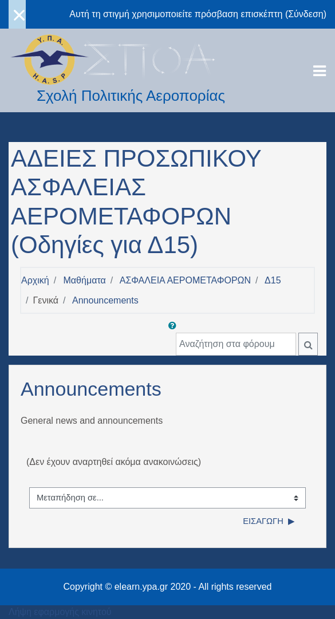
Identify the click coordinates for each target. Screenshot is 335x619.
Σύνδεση (305, 14)
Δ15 (273, 280)
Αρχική (35, 280)
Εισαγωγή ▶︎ (269, 521)
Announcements (105, 300)
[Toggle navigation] (319, 71)
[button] (174, 326)
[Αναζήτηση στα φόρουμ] (236, 344)
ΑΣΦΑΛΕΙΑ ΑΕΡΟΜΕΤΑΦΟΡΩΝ (185, 280)
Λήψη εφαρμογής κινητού (60, 612)
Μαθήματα (85, 280)
